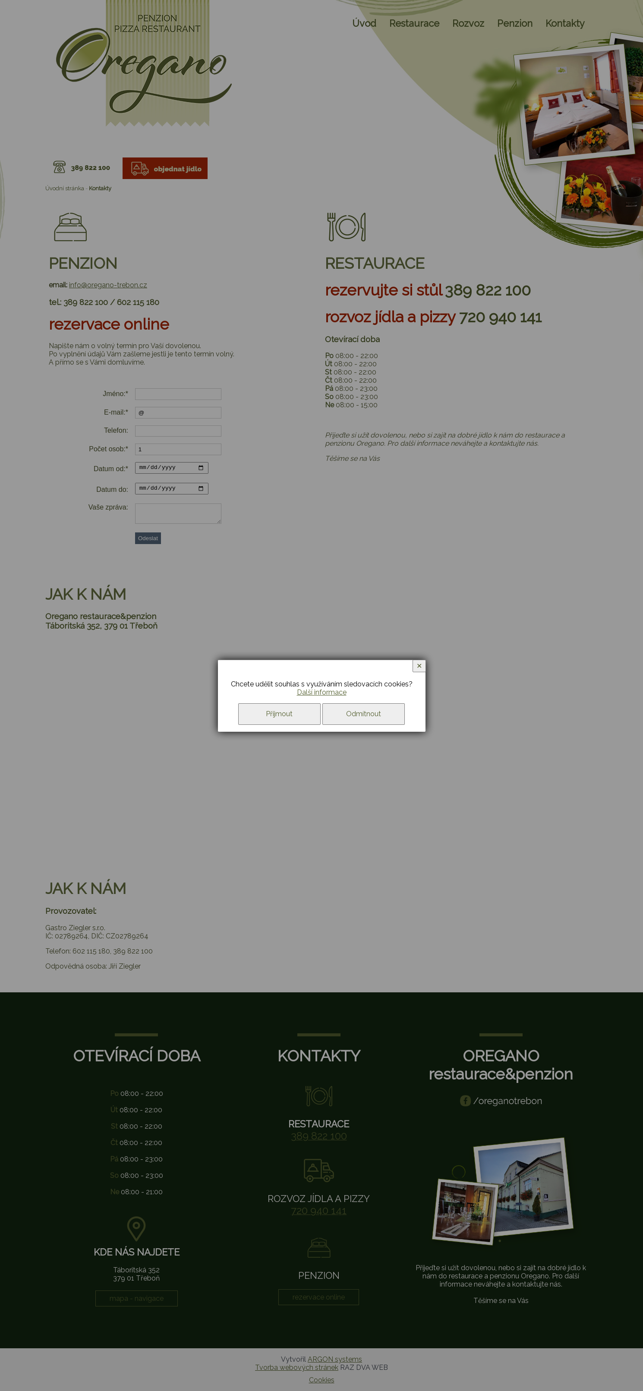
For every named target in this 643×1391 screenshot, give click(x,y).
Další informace (322, 692)
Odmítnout (363, 714)
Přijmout (279, 714)
